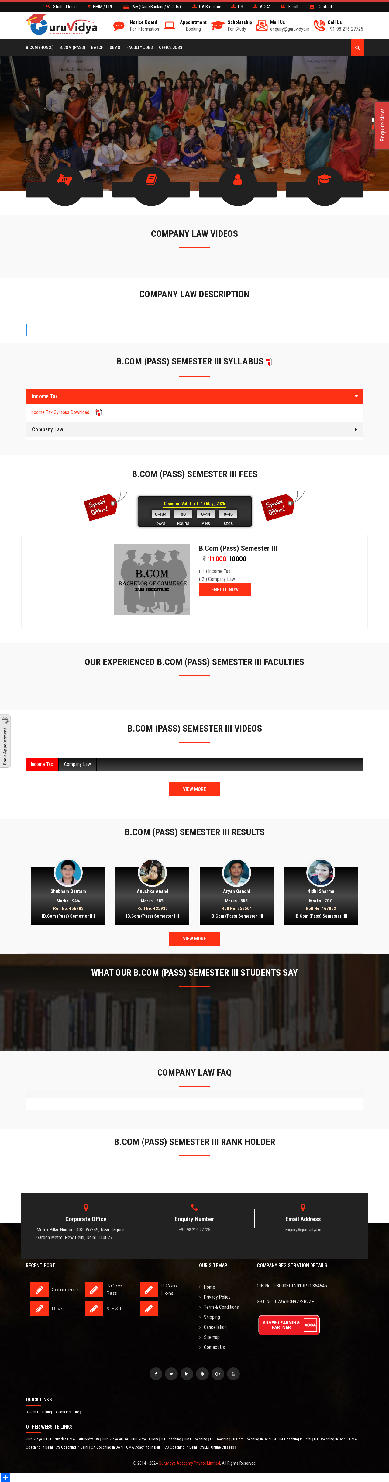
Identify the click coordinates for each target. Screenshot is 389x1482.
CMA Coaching (196, 1438)
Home (207, 1287)
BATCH (97, 47)
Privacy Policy (215, 1297)
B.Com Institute (67, 1411)
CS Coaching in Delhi (72, 1447)
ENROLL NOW (225, 589)
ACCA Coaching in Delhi (293, 1438)
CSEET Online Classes (217, 1447)
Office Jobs (170, 47)
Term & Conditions (219, 1307)
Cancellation (213, 1327)
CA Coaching (171, 1438)
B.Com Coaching (39, 1411)
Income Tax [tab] (42, 764)
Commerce (65, 1289)
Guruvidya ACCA (115, 1438)
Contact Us (212, 1347)
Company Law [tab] (77, 764)
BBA (57, 1308)
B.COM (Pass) (72, 47)
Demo (115, 47)
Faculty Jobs (139, 47)
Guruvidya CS (88, 1438)
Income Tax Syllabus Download (66, 412)
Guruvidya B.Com (145, 1438)
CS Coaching (220, 1438)
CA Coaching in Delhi (330, 1438)
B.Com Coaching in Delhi (252, 1438)
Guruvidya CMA (63, 1438)
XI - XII (113, 1308)
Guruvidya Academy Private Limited (189, 1463)
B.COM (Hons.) (39, 47)
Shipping (209, 1317)
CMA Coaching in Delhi (144, 1447)
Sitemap (209, 1337)
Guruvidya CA (37, 1438)
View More (194, 789)
